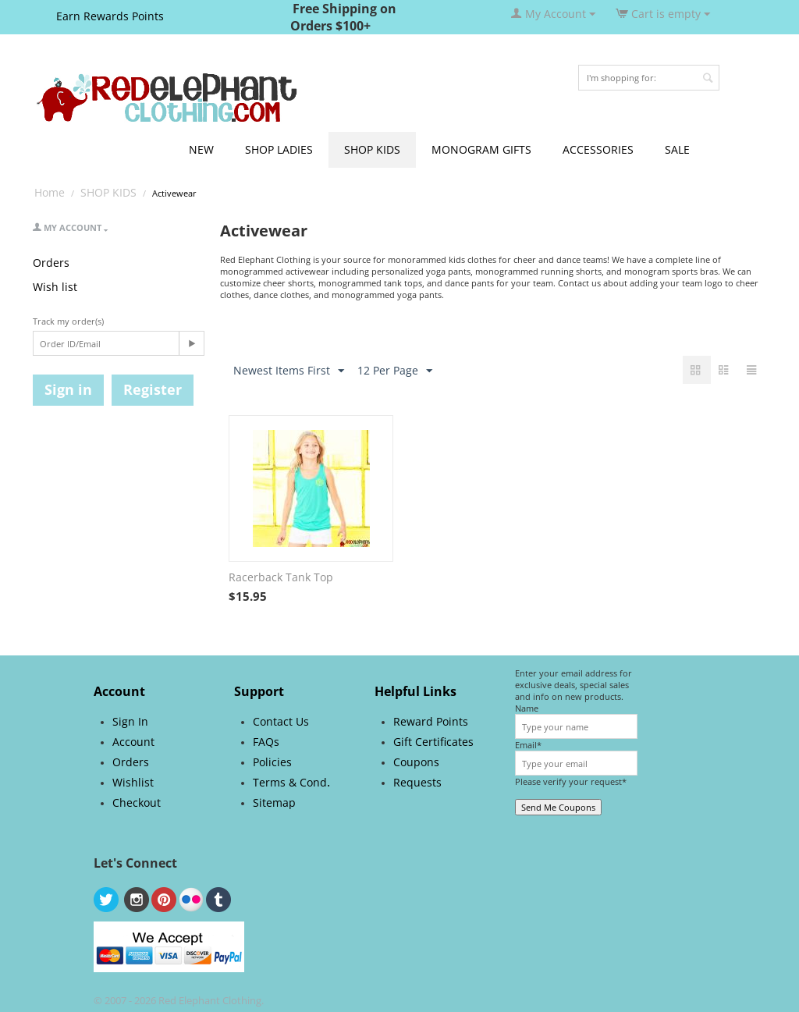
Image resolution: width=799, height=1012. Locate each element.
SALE (677, 149)
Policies (272, 762)
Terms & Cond (290, 782)
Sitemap (274, 802)
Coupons (416, 762)
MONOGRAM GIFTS (481, 149)
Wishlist (133, 782)
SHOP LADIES (279, 149)
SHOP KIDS (372, 149)
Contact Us (281, 721)
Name (526, 708)
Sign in (68, 389)
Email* (528, 745)
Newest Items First (288, 371)
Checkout (136, 802)
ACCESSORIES (598, 149)
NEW (201, 149)
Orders (51, 262)
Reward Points (430, 721)
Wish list (55, 286)
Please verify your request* (571, 781)
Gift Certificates (433, 741)
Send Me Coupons (558, 807)
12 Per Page (394, 371)
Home (49, 192)
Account (133, 741)
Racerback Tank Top (281, 577)
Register (152, 389)
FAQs (266, 741)
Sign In (130, 721)
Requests (417, 782)
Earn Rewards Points (110, 16)
